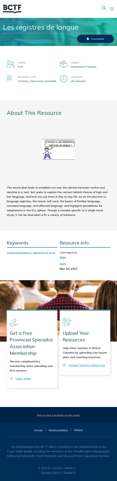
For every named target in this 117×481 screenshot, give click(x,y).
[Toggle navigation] (113, 11)
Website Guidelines (58, 430)
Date (63, 264)
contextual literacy (19, 252)
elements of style (44, 252)
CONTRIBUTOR (68, 252)
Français (38, 430)
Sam (63, 257)
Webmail (78, 430)
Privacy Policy (50, 472)
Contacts (70, 472)
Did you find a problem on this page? (58, 415)
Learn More (20, 378)
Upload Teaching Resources (84, 365)
